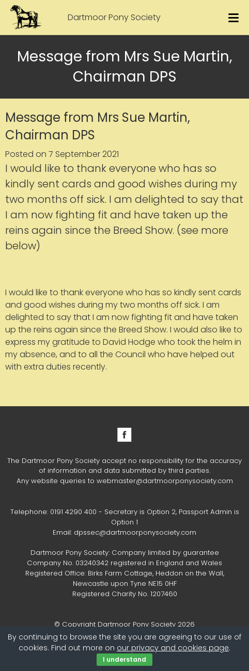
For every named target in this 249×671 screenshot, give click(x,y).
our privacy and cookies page (173, 648)
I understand (124, 659)
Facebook (124, 434)
